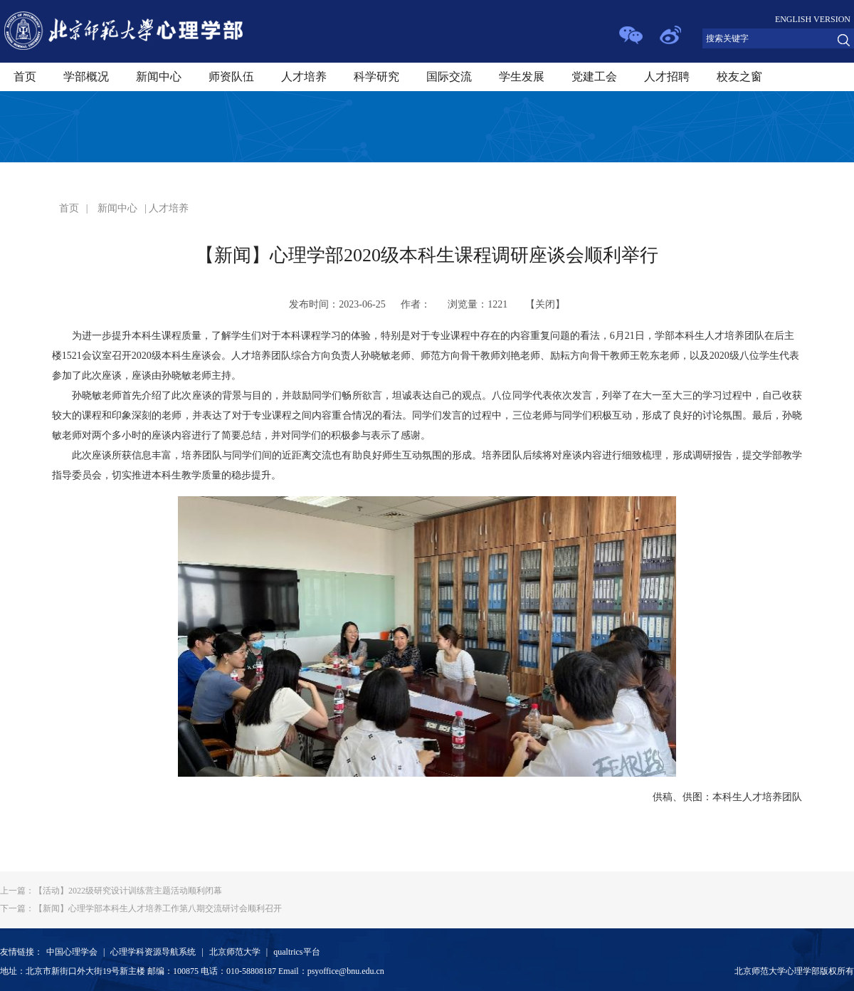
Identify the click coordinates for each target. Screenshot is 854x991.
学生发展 (521, 76)
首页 (25, 76)
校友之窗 (739, 76)
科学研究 (376, 76)
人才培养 (304, 76)
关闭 (545, 304)
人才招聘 (667, 76)
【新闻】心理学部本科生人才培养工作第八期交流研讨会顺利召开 (141, 908)
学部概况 (86, 76)
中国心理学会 (71, 952)
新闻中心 (158, 76)
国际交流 (449, 76)
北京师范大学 (234, 952)
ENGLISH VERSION (812, 19)
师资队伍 (231, 76)
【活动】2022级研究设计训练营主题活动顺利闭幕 (111, 891)
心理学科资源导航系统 (153, 952)
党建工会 (594, 76)
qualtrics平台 (296, 952)
